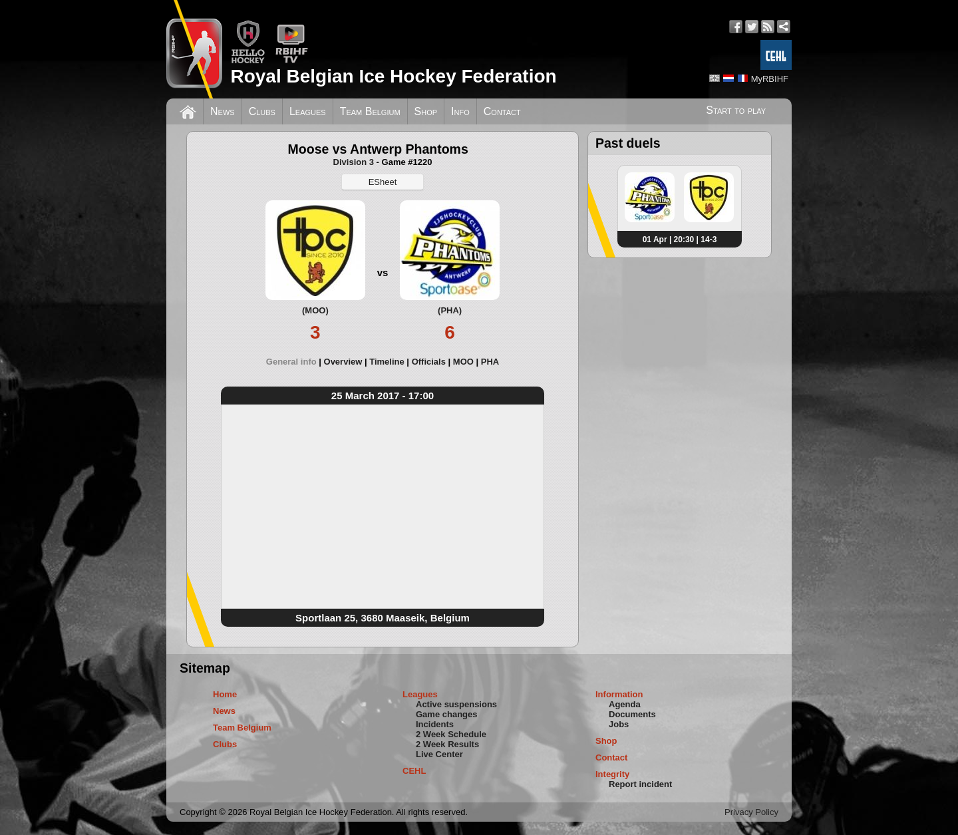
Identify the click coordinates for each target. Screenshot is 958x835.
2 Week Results (447, 744)
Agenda (625, 704)
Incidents (435, 724)
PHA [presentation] (490, 362)
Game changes (447, 714)
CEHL (414, 771)
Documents (632, 714)
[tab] (295, 362)
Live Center (439, 754)
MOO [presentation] (463, 362)
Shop (426, 111)
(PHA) (450, 310)
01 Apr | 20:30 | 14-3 (680, 239)
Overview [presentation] (343, 362)
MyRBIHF (769, 79)
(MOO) (315, 310)
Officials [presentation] (429, 362)
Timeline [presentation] (386, 362)
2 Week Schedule (451, 734)
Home (225, 694)
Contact (502, 111)
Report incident (640, 784)
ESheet (383, 182)
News (222, 111)
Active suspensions (456, 704)
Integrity (612, 774)
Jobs (619, 724)
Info (460, 111)
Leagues (307, 111)
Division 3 (353, 162)
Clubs (262, 111)
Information (619, 694)
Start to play (736, 110)
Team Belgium (370, 111)
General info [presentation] (291, 362)
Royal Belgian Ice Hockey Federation (393, 76)
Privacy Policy (751, 812)
